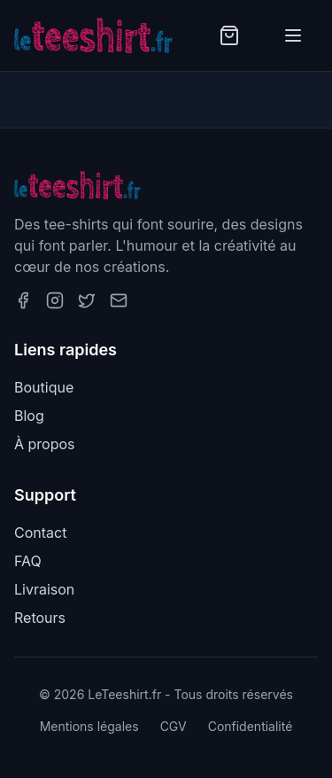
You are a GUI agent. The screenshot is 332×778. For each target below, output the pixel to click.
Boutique (43, 387)
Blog (29, 415)
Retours (40, 617)
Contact (40, 532)
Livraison (44, 589)
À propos (44, 444)
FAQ (28, 561)
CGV (173, 726)
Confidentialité (250, 726)
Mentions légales (89, 726)
